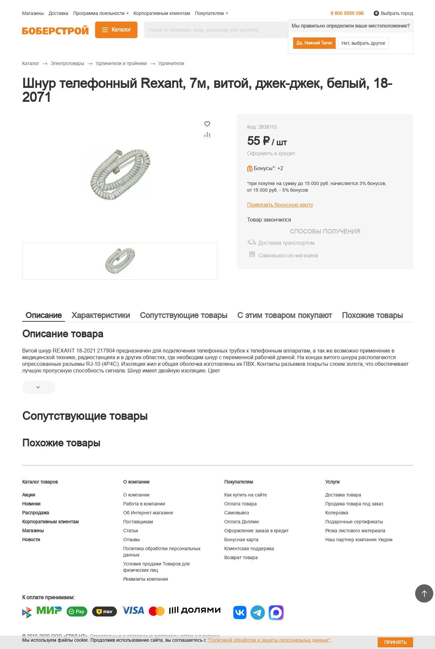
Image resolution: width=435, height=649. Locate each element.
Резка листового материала (355, 530)
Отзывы (131, 539)
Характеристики (101, 315)
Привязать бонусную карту (280, 205)
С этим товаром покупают (284, 315)
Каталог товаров (40, 482)
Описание (44, 315)
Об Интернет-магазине (148, 512)
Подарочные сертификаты (354, 521)
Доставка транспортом (286, 243)
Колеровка (336, 512)
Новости (31, 539)
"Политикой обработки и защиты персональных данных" (268, 640)
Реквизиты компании (145, 579)
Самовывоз (236, 512)
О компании (136, 494)
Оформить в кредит (271, 153)
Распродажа (35, 512)
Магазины (33, 530)
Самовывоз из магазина (288, 255)
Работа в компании (144, 503)
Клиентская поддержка (249, 548)
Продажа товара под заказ (354, 503)
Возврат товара (241, 557)
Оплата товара (240, 503)
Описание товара (62, 333)
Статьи (130, 530)
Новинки (31, 503)
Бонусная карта (241, 539)
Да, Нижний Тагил (314, 42)
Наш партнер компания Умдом (359, 539)
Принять (395, 642)
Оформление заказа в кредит (256, 530)
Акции (28, 494)
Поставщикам (138, 521)
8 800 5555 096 (347, 13)
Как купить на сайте (245, 494)
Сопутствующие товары (183, 315)
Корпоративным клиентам (50, 521)
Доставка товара (343, 494)
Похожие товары (372, 315)
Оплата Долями (241, 521)
